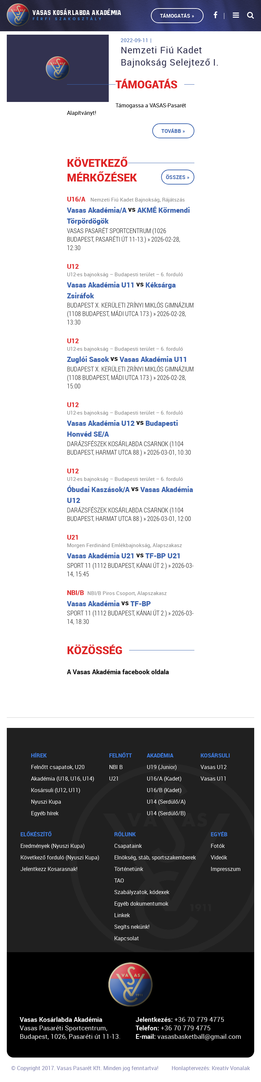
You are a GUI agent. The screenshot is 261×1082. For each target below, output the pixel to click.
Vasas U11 (214, 778)
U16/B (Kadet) (164, 790)
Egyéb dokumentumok (141, 903)
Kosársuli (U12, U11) (55, 790)
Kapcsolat (126, 938)
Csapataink (128, 846)
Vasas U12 (214, 767)
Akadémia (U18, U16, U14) (62, 778)
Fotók (218, 846)
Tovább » (173, 130)
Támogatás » (177, 15)
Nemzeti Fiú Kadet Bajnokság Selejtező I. (170, 56)
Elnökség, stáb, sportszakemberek (155, 857)
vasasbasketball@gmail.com (199, 1036)
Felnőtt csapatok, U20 (58, 767)
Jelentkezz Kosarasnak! (48, 869)
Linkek (122, 915)
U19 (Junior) (162, 767)
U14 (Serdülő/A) (166, 801)
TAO (119, 880)
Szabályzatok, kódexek (141, 892)
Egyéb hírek (44, 813)
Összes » (178, 177)
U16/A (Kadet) (164, 778)
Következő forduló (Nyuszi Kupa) (59, 857)
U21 (114, 778)
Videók (219, 857)
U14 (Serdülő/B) (166, 813)
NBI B (116, 767)
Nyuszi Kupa (46, 801)
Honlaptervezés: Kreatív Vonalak (211, 1068)
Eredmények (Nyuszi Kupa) (52, 846)
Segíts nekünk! (132, 926)
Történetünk (128, 869)
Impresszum (226, 869)
